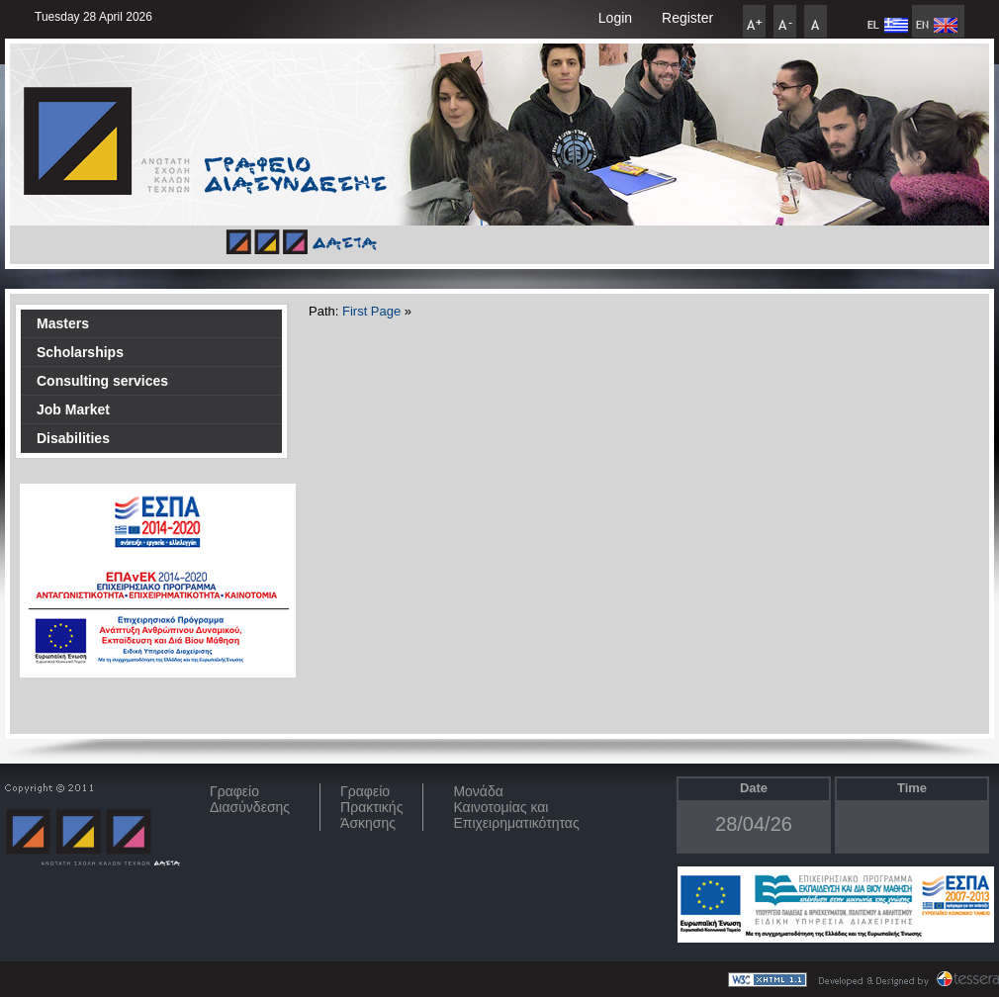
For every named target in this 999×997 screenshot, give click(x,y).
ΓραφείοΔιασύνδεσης (250, 799)
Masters (63, 323)
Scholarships (80, 352)
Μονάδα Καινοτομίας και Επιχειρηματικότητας (516, 807)
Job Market (73, 409)
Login (615, 18)
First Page (371, 311)
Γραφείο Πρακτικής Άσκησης (371, 807)
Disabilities (73, 438)
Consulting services (102, 381)
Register (687, 18)
